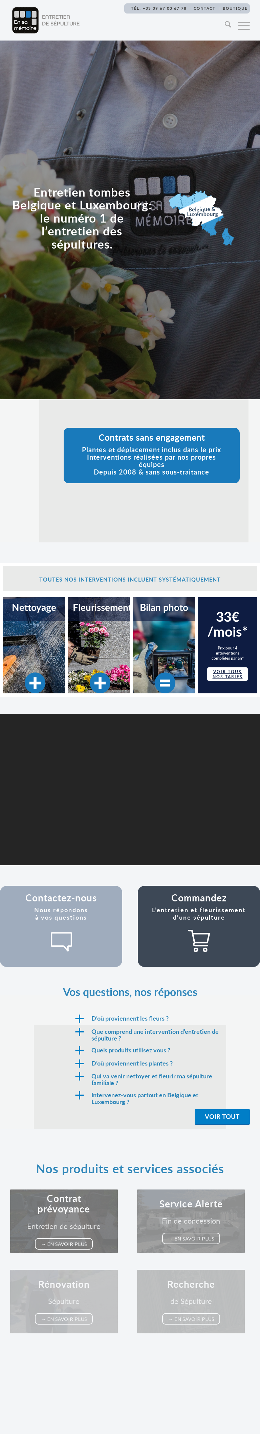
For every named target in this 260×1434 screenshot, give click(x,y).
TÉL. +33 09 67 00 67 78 (159, 8)
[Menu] (240, 25)
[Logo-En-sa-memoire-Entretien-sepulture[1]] (45, 20)
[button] (162, 1018)
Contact (205, 8)
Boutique (235, 8)
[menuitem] (225, 25)
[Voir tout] (222, 1117)
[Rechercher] (225, 25)
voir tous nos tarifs (228, 674)
